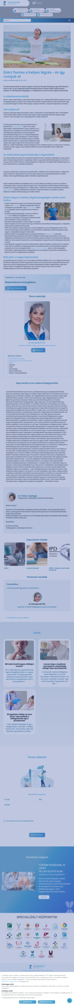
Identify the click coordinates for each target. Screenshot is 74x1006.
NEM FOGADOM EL (46, 1002)
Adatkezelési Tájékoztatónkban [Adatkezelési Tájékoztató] (10, 981)
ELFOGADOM (27, 1002)
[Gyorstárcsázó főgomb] (69, 1000)
